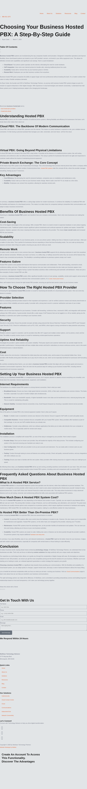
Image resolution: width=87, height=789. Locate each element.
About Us (49, 13)
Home (41, 13)
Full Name (3, 604)
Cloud (3, 703)
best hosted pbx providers (9, 108)
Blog (76, 13)
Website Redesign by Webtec (9, 747)
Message (3, 623)
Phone (2, 610)
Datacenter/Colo (7, 711)
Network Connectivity (8, 715)
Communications (7, 707)
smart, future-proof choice (57, 278)
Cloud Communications (74, 571)
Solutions (58, 13)
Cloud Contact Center (8, 700)
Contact (83, 13)
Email (1, 616)
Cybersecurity (6, 696)
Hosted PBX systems (47, 168)
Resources (68, 13)
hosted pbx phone (6, 111)
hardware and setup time (38, 534)
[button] (43, 49)
